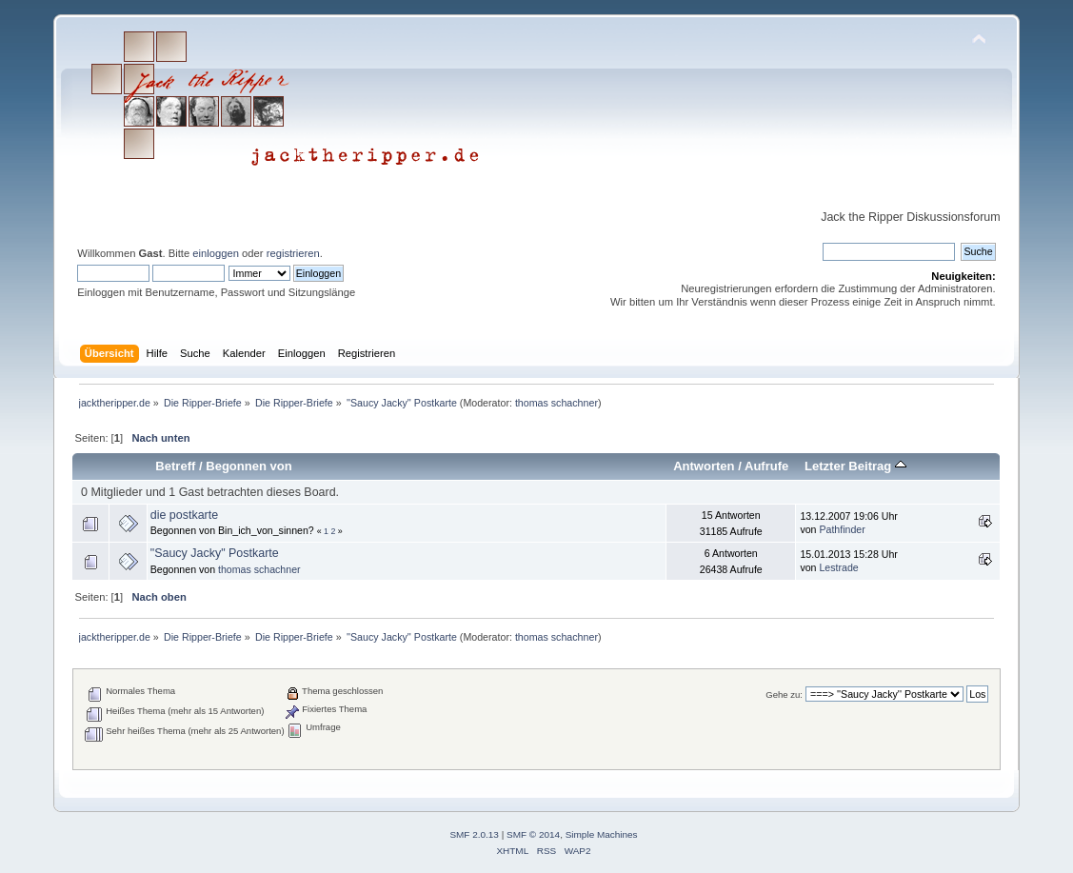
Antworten (703, 466)
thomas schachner (556, 402)
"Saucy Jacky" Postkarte (214, 553)
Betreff (175, 466)
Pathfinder (841, 529)
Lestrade (838, 567)
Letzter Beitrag (855, 466)
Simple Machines (602, 834)
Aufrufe (766, 466)
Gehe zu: (784, 694)
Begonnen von (249, 466)
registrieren (293, 253)
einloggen (215, 253)
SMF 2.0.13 (474, 834)
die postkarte (184, 515)
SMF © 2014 (533, 834)
